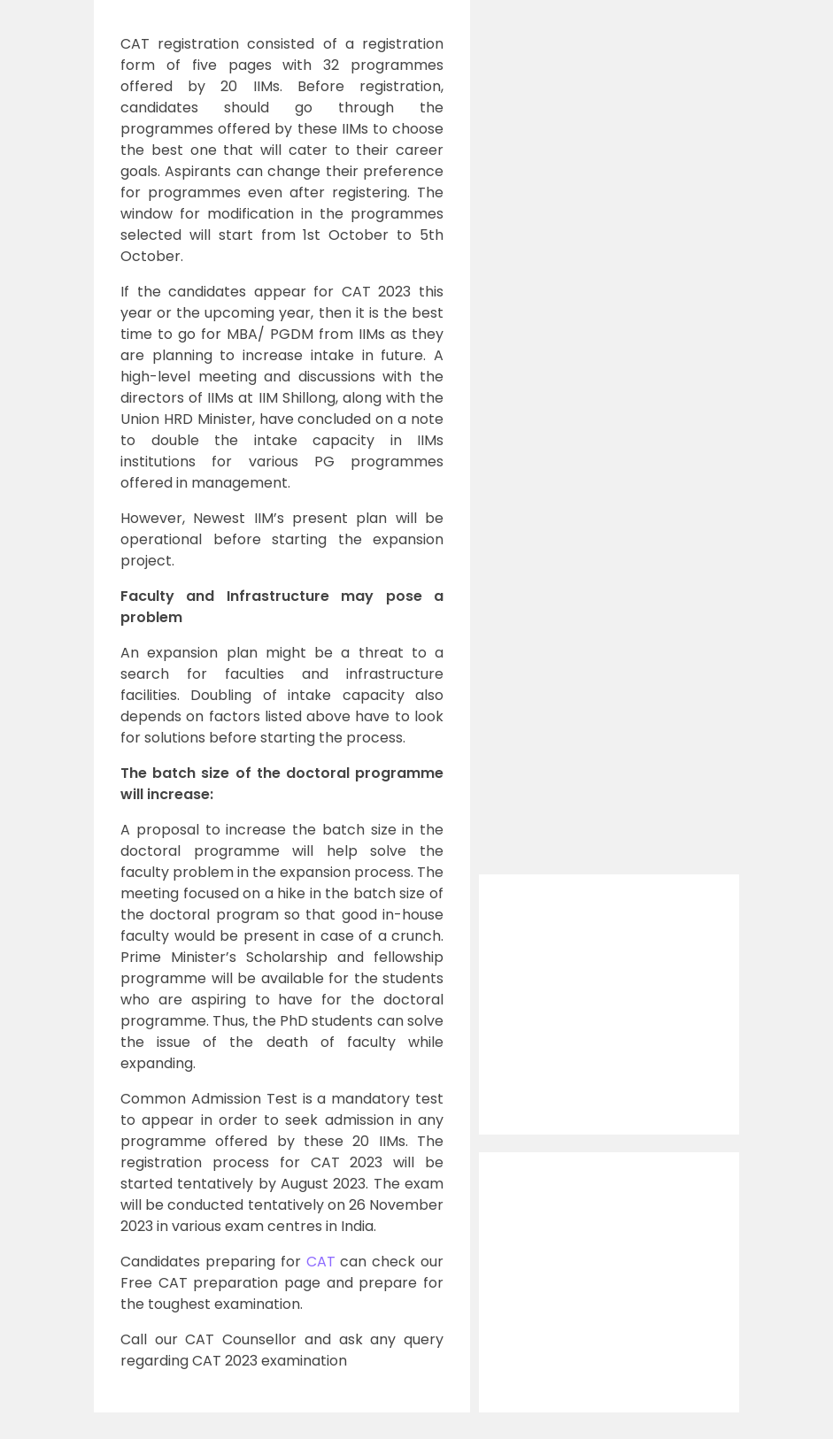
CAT (321, 1261)
